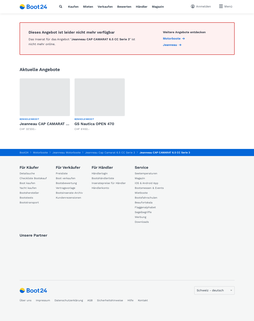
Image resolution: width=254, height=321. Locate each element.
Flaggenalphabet (145, 207)
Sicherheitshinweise (110, 300)
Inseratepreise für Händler (109, 183)
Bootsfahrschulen (146, 197)
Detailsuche (27, 173)
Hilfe (130, 300)
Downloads (142, 221)
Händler (141, 6)
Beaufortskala (143, 202)
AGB (90, 300)
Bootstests (26, 197)
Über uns (25, 300)
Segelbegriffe (143, 212)
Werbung (140, 216)
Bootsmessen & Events (149, 187)
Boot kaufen (27, 183)
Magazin (158, 6)
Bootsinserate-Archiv (69, 192)
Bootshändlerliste (103, 178)
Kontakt (143, 300)
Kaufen (73, 6)
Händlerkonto (100, 187)
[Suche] (61, 6)
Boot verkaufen (65, 178)
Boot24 (24, 152)
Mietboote (141, 192)
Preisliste (62, 173)
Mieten (88, 6)
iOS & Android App (146, 183)
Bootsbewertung (66, 183)
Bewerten (124, 6)
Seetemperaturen (146, 173)
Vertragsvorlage (65, 187)
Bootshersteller (29, 192)
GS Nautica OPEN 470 (94, 124)
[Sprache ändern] (214, 290)
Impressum (43, 300)
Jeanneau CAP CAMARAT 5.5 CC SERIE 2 (56, 124)
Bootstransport (29, 202)
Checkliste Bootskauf (33, 178)
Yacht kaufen (28, 187)
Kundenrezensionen (68, 197)
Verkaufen (105, 6)
